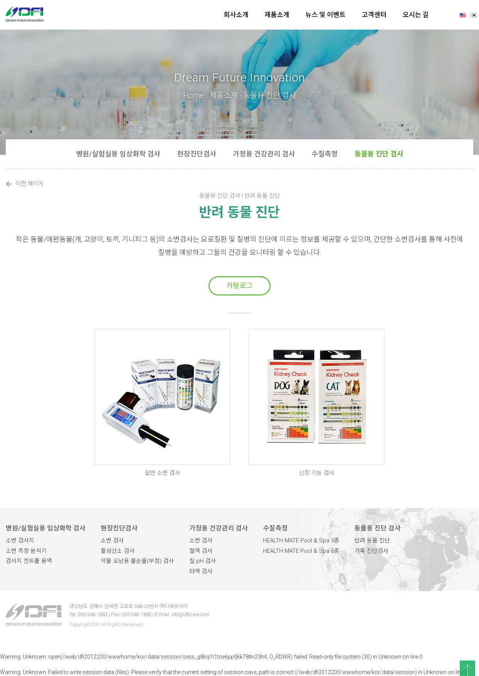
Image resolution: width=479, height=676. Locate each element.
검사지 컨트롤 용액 (29, 560)
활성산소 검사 (118, 550)
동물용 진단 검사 (378, 154)
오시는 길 (416, 15)
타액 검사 (201, 571)
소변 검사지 (20, 540)
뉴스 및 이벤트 (325, 15)
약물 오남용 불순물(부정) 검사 (137, 560)
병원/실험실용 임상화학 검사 (118, 154)
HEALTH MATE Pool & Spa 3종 (301, 540)
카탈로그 (239, 285)
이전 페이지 (25, 183)
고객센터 (374, 15)
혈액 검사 (201, 550)
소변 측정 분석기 (26, 550)
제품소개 (277, 15)
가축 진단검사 (371, 550)
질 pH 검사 (202, 560)
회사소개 (236, 15)
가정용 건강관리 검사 (264, 154)
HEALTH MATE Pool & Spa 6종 (301, 550)
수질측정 (325, 154)
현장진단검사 (196, 154)
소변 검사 (112, 540)
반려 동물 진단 (372, 540)
